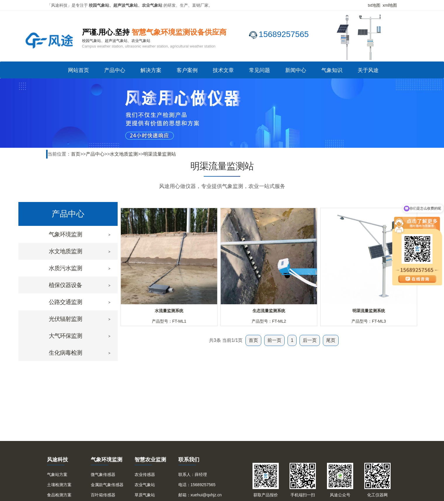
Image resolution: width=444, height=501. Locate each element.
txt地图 (374, 5)
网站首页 (78, 70)
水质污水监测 (65, 268)
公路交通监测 (65, 302)
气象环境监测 (65, 234)
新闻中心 (295, 70)
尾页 (330, 340)
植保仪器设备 (65, 285)
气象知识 (331, 70)
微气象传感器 (103, 474)
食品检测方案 (59, 495)
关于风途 (368, 70)
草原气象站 (145, 495)
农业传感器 (145, 474)
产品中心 (114, 70)
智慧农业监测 (150, 460)
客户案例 (187, 70)
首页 (75, 154)
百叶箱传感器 (103, 495)
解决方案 (150, 70)
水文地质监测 (124, 154)
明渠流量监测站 (159, 154)
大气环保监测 (65, 336)
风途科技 (57, 460)
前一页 (274, 340)
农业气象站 (145, 484)
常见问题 (259, 70)
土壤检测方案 (59, 484)
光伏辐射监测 (65, 319)
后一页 (310, 340)
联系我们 (188, 460)
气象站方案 (57, 474)
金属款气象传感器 (107, 484)
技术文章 (223, 70)
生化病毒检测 (65, 352)
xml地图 (390, 5)
